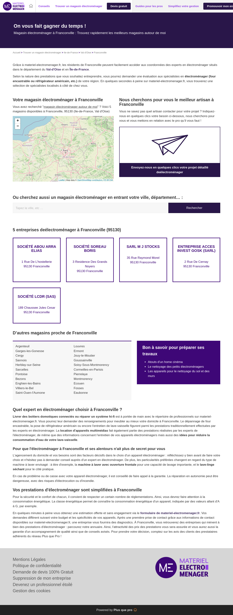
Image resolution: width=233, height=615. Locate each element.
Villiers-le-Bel (24, 388)
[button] (44, 6)
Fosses (79, 388)
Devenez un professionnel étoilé (42, 584)
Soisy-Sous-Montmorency (91, 365)
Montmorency (83, 379)
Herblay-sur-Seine (27, 365)
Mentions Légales (29, 559)
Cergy (19, 355)
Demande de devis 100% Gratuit (43, 572)
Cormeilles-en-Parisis (88, 369)
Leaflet (62, 180)
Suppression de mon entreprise (42, 578)
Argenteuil (22, 346)
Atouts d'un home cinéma (165, 362)
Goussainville (83, 360)
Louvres (79, 346)
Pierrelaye (81, 374)
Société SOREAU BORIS (90, 249)
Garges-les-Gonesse (29, 351)
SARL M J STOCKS (143, 247)
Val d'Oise (86, 52)
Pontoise (21, 374)
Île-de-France (79, 69)
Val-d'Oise (53, 69)
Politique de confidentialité (37, 565)
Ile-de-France (71, 52)
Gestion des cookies (31, 590)
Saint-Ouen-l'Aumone (30, 392)
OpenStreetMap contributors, (90, 180)
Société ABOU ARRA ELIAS (36, 249)
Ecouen (79, 383)
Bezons (20, 379)
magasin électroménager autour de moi (71, 107)
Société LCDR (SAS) (37, 296)
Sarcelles (21, 369)
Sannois (21, 360)
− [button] (18, 126)
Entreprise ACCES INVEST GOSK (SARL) (196, 249)
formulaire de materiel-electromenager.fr (170, 513)
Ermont (79, 351)
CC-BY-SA (108, 180)
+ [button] (18, 121)
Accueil (16, 52)
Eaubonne (81, 392)
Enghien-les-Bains (28, 383)
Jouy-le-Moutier (84, 355)
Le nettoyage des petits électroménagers (176, 366)
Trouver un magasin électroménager (42, 52)
